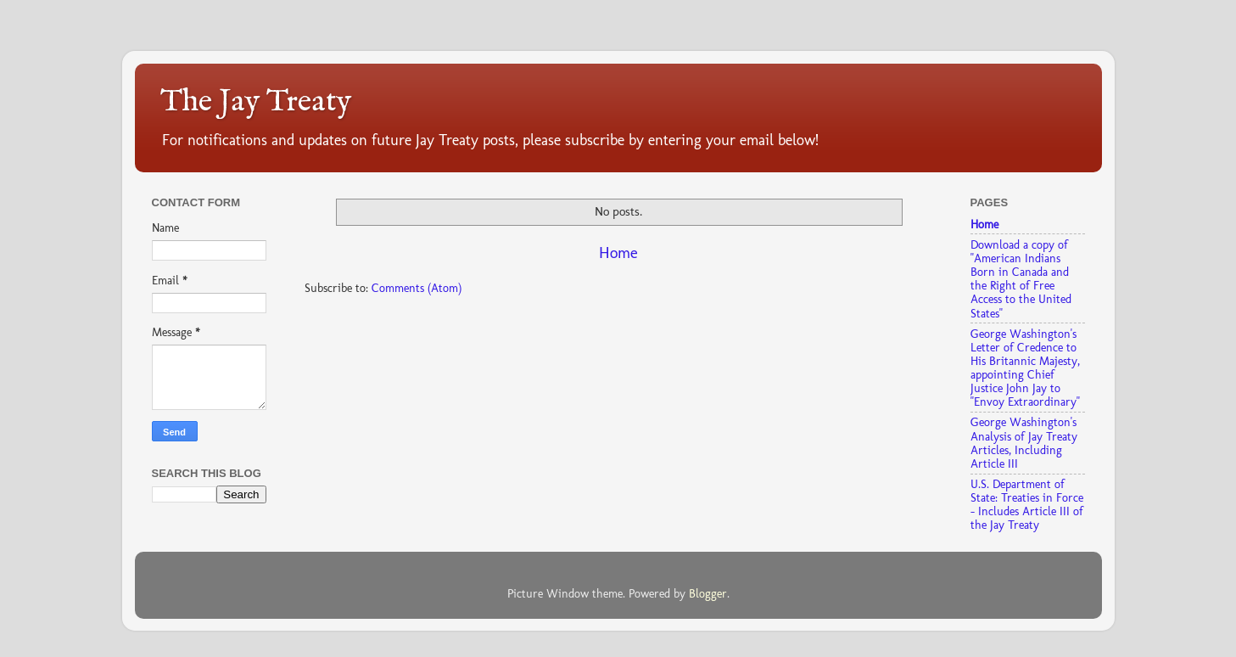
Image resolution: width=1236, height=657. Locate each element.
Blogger (708, 593)
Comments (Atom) (416, 288)
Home (618, 252)
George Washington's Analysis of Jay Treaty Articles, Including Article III (1023, 442)
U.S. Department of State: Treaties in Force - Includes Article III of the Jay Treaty (1026, 504)
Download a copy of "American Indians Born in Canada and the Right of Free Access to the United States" (1020, 279)
